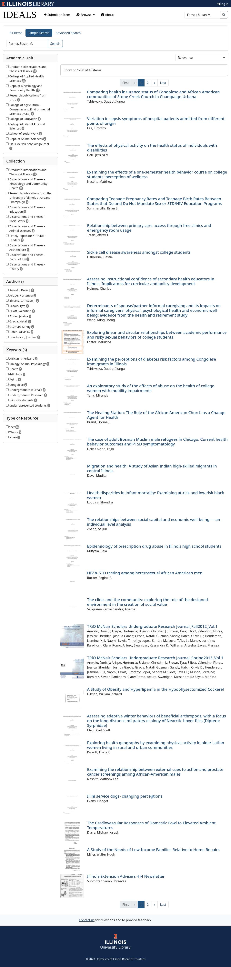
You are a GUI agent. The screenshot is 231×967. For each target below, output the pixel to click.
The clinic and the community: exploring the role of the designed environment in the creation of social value (147, 602)
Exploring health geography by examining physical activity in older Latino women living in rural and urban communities (155, 745)
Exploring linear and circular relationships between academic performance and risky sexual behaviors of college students (157, 335)
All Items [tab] (15, 33)
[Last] (163, 82)
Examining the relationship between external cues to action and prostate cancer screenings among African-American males (155, 772)
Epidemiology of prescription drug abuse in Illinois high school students (154, 546)
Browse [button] (84, 15)
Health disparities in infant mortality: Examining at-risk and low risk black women (155, 495)
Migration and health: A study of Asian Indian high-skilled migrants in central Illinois (152, 468)
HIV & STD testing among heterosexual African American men (144, 573)
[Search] (202, 14)
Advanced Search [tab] (68, 33)
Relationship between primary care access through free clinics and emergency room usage (149, 228)
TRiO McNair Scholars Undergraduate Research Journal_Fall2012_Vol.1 (152, 626)
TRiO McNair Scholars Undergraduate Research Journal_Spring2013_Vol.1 (155, 657)
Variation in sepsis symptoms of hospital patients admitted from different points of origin (156, 121)
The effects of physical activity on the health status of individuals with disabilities (152, 148)
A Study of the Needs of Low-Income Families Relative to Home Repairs (153, 849)
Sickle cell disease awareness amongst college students (139, 252)
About (107, 15)
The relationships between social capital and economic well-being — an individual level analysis (153, 522)
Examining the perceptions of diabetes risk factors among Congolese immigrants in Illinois (151, 361)
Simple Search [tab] (39, 33)
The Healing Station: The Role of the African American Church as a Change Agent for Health (156, 415)
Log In (222, 4)
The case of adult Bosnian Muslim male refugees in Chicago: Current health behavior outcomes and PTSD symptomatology (157, 442)
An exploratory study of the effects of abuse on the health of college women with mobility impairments (150, 388)
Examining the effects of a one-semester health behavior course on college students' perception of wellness (157, 174)
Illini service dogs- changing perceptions (124, 796)
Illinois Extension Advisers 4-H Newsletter (126, 876)
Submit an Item (57, 15)
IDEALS (20, 14)
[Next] (154, 82)
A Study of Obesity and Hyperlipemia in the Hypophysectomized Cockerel (155, 689)
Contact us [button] (87, 920)
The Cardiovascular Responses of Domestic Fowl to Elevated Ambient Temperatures (151, 825)
